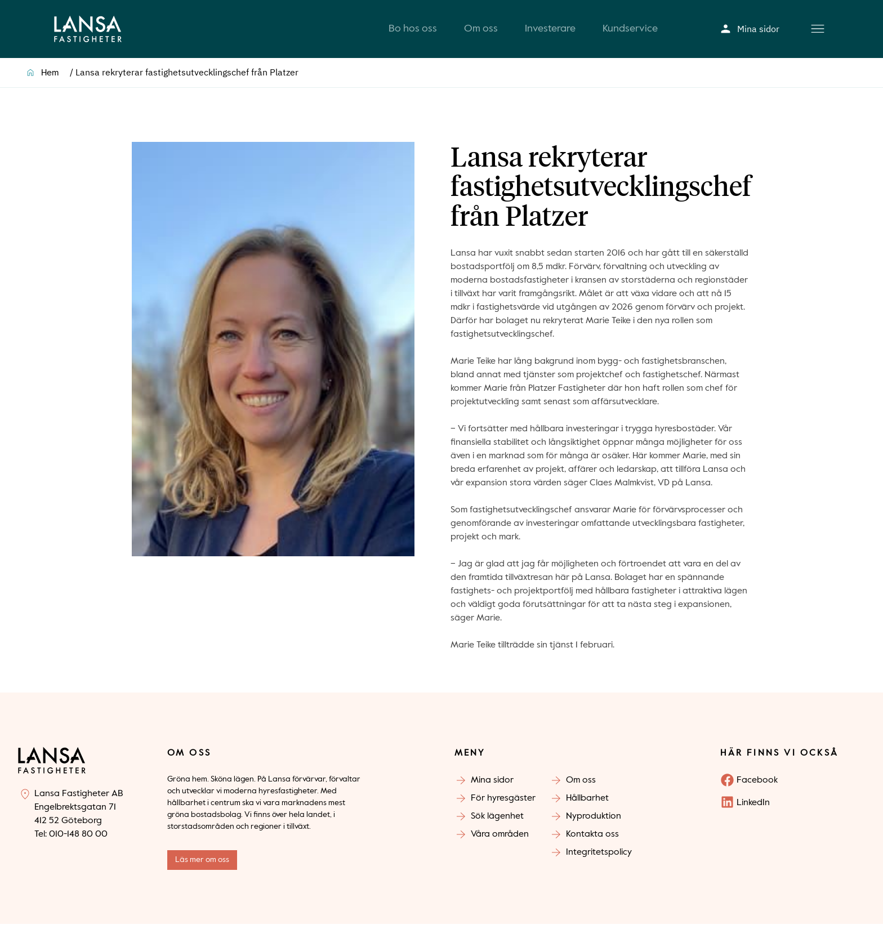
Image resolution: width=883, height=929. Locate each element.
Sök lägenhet (497, 821)
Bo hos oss (413, 31)
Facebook (757, 785)
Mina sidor (750, 31)
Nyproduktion (593, 821)
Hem (50, 78)
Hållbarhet (587, 803)
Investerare (550, 31)
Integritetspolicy (599, 857)
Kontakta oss (592, 839)
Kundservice (630, 31)
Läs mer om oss (202, 865)
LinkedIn (753, 807)
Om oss (481, 31)
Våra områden (500, 839)
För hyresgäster (503, 803)
